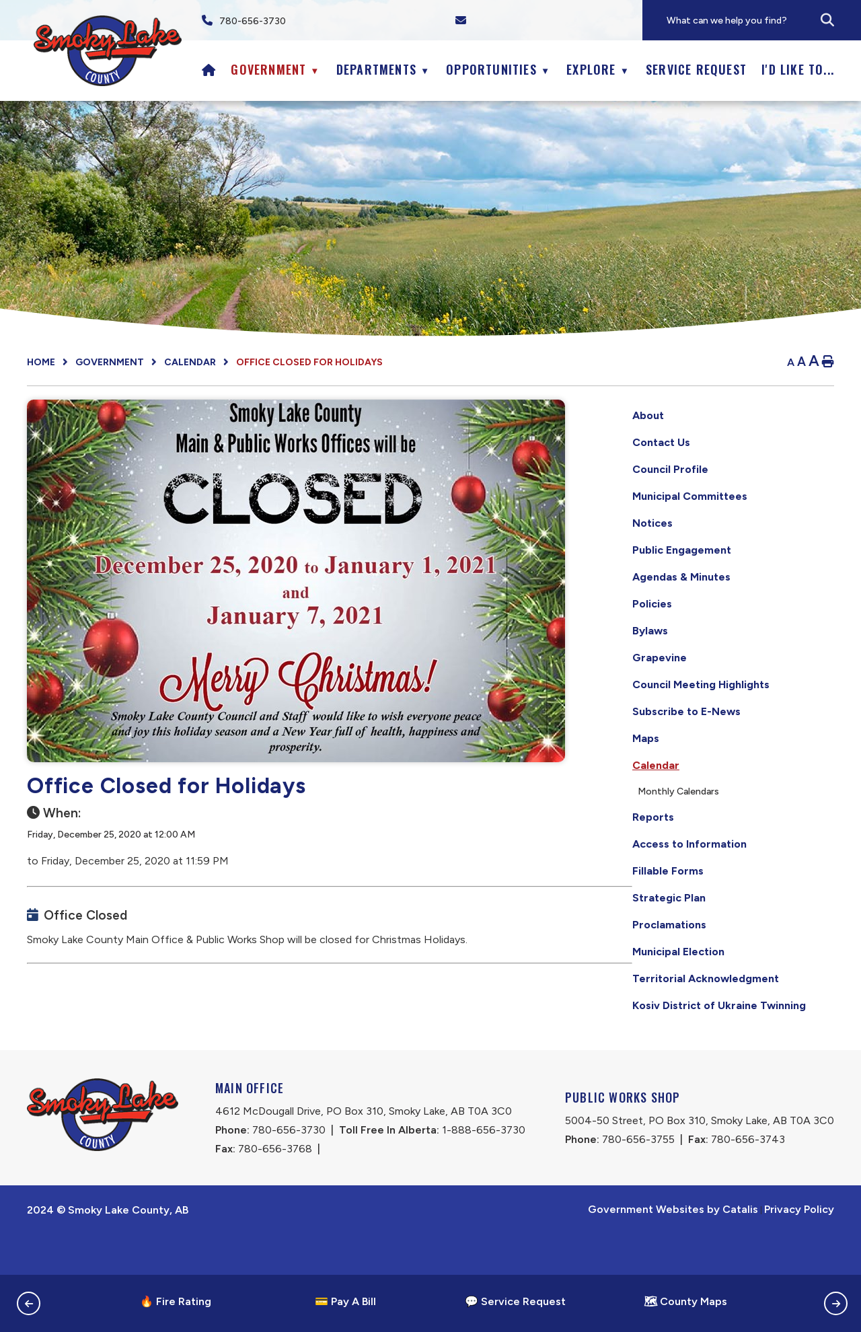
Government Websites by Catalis (673, 1249)
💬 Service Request (515, 1301)
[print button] (828, 362)
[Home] (209, 69)
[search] (763, 20)
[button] (827, 20)
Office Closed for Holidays (309, 362)
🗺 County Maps (685, 1301)
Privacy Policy (799, 1249)
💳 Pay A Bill (345, 1301)
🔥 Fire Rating (175, 1301)
